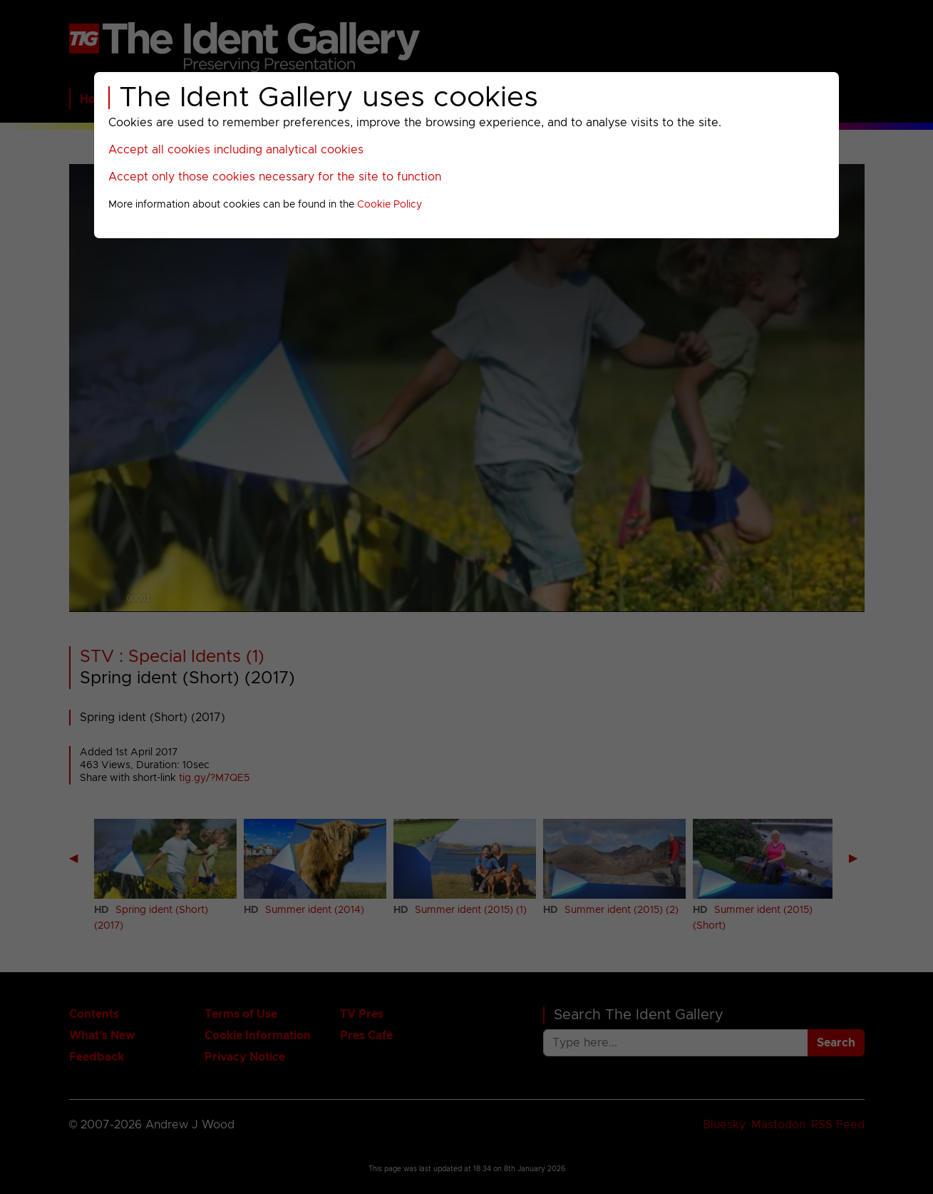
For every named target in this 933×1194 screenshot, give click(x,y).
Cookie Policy (389, 205)
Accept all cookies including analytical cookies (236, 149)
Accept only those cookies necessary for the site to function (274, 177)
